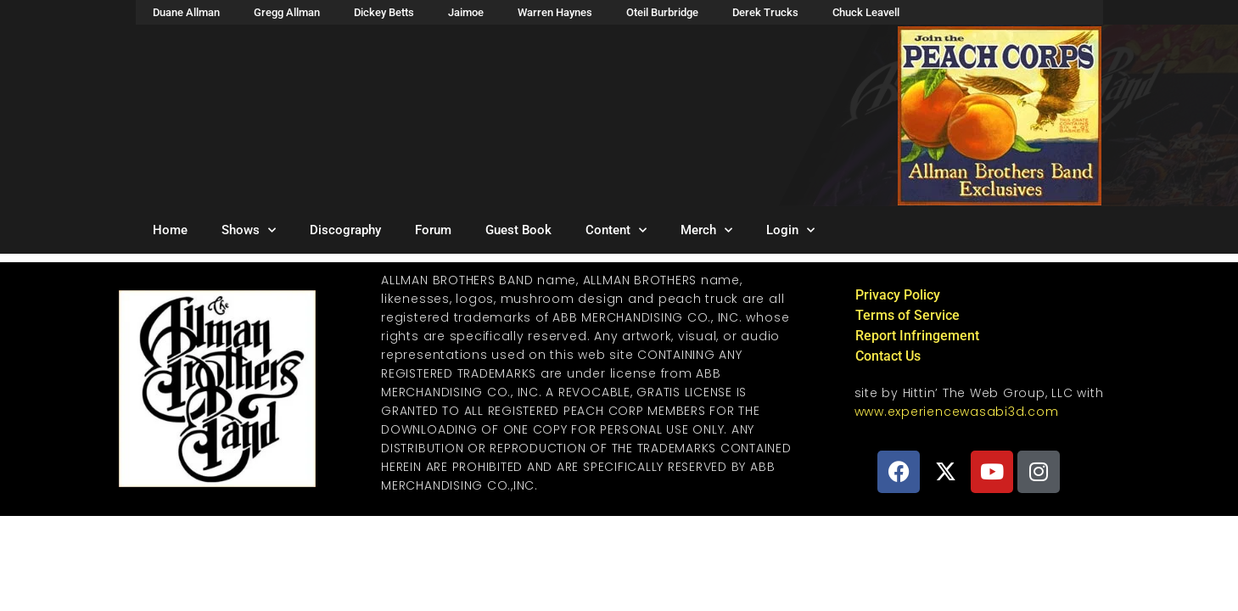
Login (790, 230)
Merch (706, 230)
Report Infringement (917, 336)
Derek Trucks (765, 12)
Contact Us (888, 356)
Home (170, 230)
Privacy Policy (897, 295)
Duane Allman (186, 12)
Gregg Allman (287, 12)
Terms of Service (907, 315)
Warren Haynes (555, 12)
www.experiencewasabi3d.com (956, 411)
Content (616, 230)
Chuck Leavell (865, 12)
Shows (248, 230)
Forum (433, 230)
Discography (345, 230)
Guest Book (518, 230)
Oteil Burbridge (662, 12)
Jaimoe (466, 12)
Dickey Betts (384, 12)
